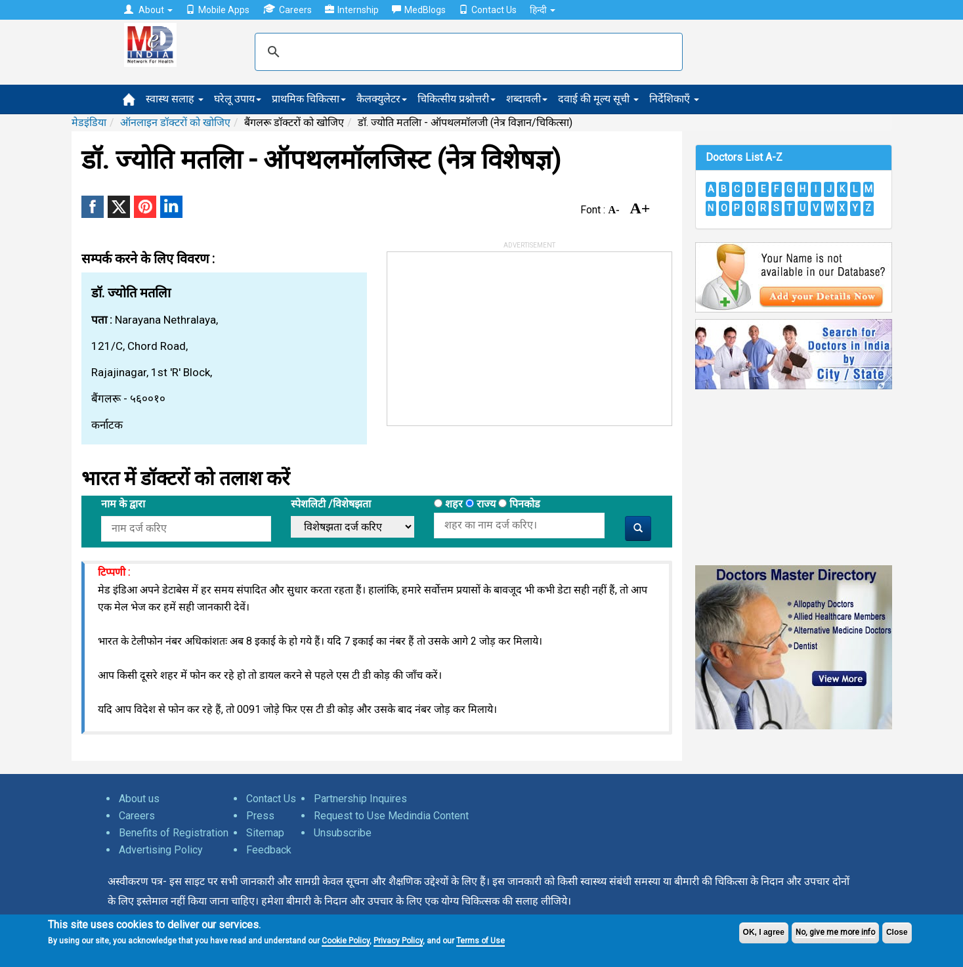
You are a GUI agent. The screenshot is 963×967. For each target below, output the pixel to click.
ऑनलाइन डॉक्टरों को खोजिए (175, 122)
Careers (287, 9)
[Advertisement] (485, 334)
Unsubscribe (343, 833)
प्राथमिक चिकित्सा (309, 99)
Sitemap (265, 833)
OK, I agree (763, 932)
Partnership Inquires (360, 798)
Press (260, 815)
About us (139, 798)
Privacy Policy (398, 940)
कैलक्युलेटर (381, 99)
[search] (466, 52)
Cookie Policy (346, 940)
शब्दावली (526, 99)
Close (897, 932)
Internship (352, 10)
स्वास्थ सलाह (174, 99)
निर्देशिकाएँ (674, 99)
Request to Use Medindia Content (391, 815)
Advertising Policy (161, 850)
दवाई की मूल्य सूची (598, 99)
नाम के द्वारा (123, 504)
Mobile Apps (217, 10)
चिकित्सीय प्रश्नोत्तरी (456, 99)
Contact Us (488, 10)
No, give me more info (835, 932)
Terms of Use (480, 940)
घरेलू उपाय (237, 99)
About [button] (148, 10)
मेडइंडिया (89, 122)
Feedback (268, 850)
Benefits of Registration (173, 833)
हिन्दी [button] (542, 10)
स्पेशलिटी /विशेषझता (331, 504)
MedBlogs (419, 10)
